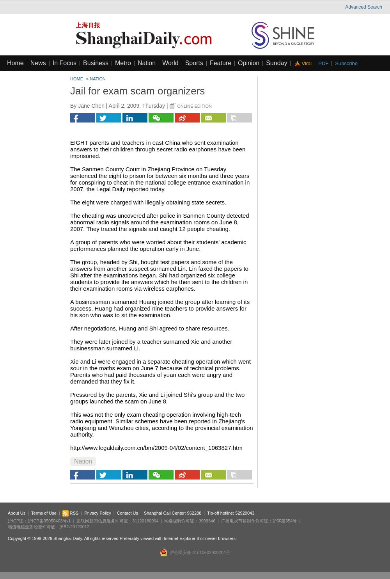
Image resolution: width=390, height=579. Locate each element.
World (170, 63)
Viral (306, 63)
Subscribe (346, 63)
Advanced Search (363, 7)
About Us (16, 513)
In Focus (64, 63)
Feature (220, 63)
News (38, 63)
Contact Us (127, 513)
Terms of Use (44, 513)
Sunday (276, 63)
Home (15, 63)
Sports (194, 63)
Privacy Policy (97, 513)
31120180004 (145, 521)
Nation (147, 63)
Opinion (248, 63)
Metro (123, 63)
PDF (323, 63)
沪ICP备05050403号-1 (49, 521)
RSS (70, 513)
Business (95, 63)
